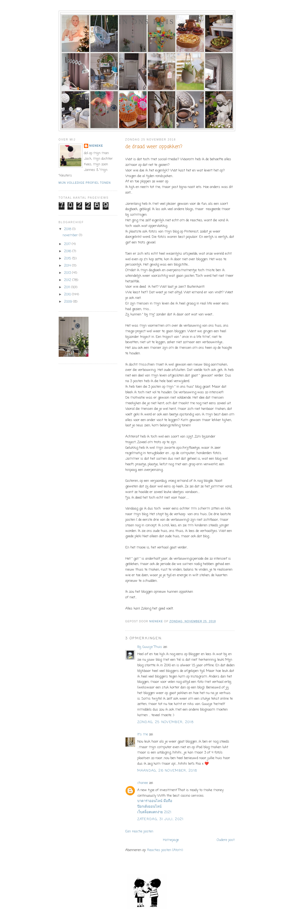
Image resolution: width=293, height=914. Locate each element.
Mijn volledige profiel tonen (85, 182)
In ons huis (147, 22)
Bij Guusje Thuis (149, 647)
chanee (142, 782)
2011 (67, 287)
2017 (68, 244)
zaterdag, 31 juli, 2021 (160, 819)
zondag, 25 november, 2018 (165, 722)
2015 (68, 258)
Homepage (171, 840)
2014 (68, 265)
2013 (68, 272)
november (71, 235)
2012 (68, 280)
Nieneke (96, 145)
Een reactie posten (139, 831)
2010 (68, 294)
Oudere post (226, 840)
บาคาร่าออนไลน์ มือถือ (154, 801)
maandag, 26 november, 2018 (167, 770)
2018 (68, 229)
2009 (68, 301)
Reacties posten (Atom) (165, 850)
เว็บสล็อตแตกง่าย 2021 (154, 812)
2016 (68, 251)
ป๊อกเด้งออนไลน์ (149, 806)
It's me (142, 734)
